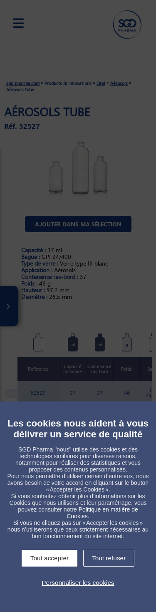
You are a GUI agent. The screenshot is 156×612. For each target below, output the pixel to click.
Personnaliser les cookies (78, 582)
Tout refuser (109, 558)
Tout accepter (49, 558)
